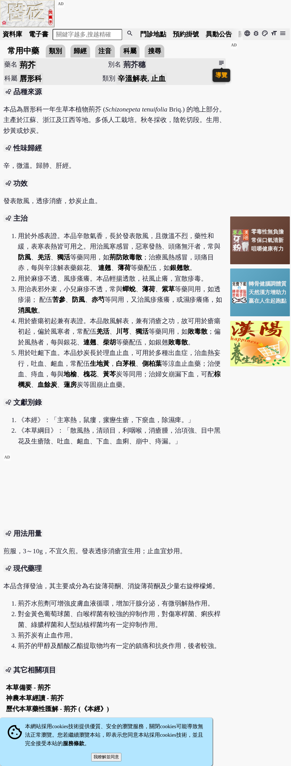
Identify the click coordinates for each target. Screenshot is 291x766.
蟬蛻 (129, 289)
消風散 (28, 310)
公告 (219, 34)
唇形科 (31, 79)
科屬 (129, 51)
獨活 (63, 257)
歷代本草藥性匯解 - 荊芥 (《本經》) (57, 709)
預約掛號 (186, 34)
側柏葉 (152, 363)
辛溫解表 (132, 79)
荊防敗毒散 (125, 257)
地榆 (70, 374)
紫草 (168, 289)
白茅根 (126, 363)
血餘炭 (47, 384)
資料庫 (12, 34)
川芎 (122, 331)
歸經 (80, 51)
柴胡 (109, 342)
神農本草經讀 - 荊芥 (35, 698)
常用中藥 (23, 50)
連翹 (104, 267)
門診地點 (153, 34)
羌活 (44, 257)
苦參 (58, 299)
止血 (158, 79)
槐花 (89, 374)
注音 (104, 51)
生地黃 (99, 363)
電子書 (38, 34)
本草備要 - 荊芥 (28, 687)
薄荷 (124, 267)
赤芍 (98, 299)
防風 (24, 257)
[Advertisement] (114, 493)
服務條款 (73, 743)
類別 (55, 51)
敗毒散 (197, 331)
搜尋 (154, 51)
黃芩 (109, 374)
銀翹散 (180, 267)
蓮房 (70, 384)
